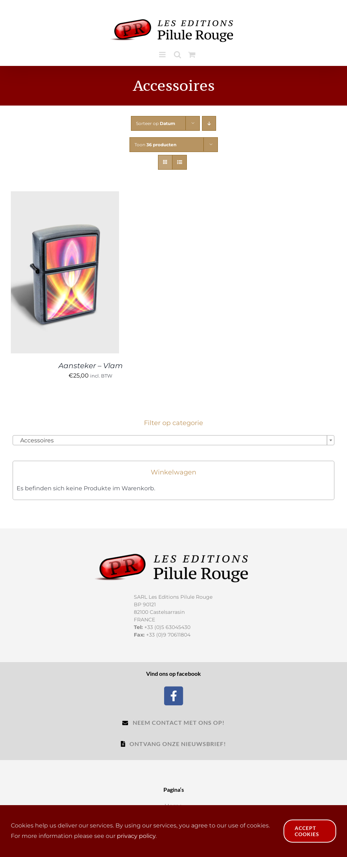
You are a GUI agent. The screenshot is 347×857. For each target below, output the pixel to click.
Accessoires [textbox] (35, 440)
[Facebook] (173, 695)
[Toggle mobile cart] (192, 54)
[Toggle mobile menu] (163, 54)
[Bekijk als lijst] (179, 162)
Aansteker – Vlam (90, 365)
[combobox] (173, 440)
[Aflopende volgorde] (209, 123)
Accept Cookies (307, 831)
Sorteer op (155, 123)
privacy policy (136, 836)
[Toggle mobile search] (177, 54)
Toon (155, 144)
